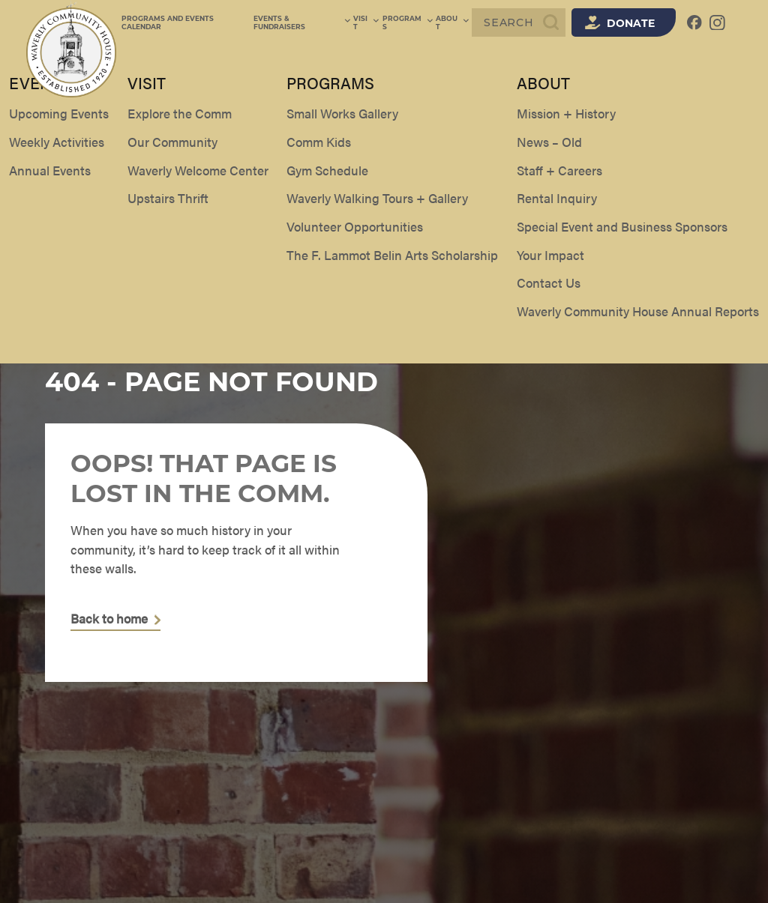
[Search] (519, 22)
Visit (368, 22)
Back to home (109, 619)
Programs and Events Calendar (189, 22)
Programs (408, 22)
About (452, 22)
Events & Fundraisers (305, 22)
